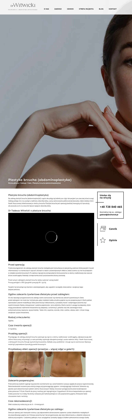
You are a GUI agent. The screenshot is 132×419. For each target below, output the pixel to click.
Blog (101, 9)
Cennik (70, 9)
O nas (46, 9)
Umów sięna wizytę (105, 196)
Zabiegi (58, 9)
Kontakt (113, 9)
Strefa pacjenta (86, 9)
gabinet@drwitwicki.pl (109, 214)
